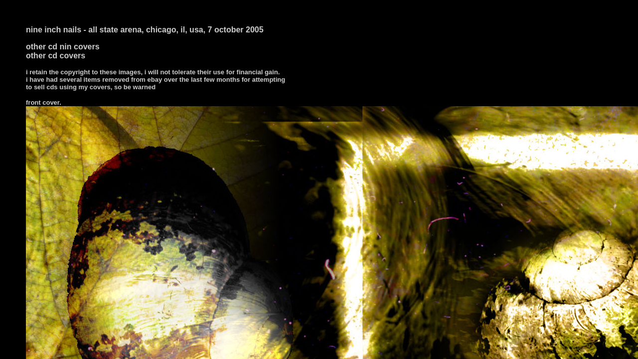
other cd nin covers (63, 46)
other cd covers (55, 55)
